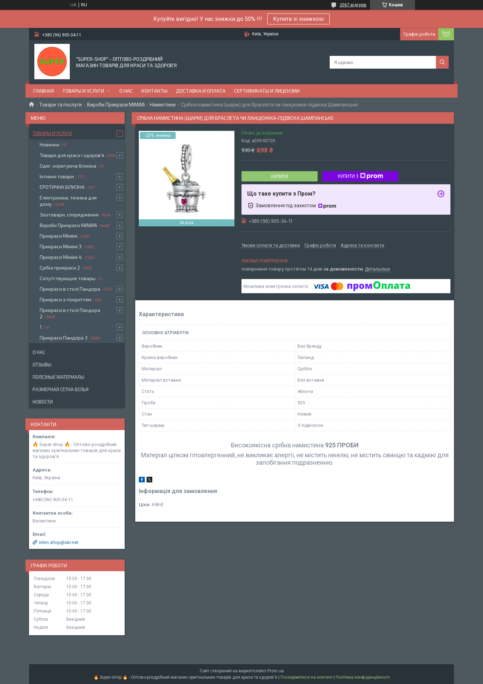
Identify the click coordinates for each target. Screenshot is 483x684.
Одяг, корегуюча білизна (68, 166)
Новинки (49, 144)
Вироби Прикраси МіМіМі (116, 105)
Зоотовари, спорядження (69, 214)
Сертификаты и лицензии (267, 91)
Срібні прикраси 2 (60, 268)
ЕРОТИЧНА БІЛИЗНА (62, 187)
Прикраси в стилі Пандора (70, 289)
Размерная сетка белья (61, 389)
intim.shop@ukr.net (58, 542)
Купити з (360, 176)
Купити (279, 176)
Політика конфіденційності (363, 677)
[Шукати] (442, 62)
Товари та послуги (60, 105)
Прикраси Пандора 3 (63, 338)
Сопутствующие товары (68, 278)
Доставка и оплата (201, 91)
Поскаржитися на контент (306, 677)
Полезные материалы (58, 377)
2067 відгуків (353, 4)
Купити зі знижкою (298, 19)
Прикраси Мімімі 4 (61, 257)
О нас (126, 91)
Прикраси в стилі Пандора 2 (70, 313)
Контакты (154, 91)
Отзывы (42, 364)
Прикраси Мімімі (59, 236)
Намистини (163, 105)
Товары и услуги (83, 91)
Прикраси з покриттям (65, 299)
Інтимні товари (57, 176)
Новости (43, 402)
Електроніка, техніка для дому (68, 201)
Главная (43, 91)
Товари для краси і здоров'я (72, 155)
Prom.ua (275, 670)
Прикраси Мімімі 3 (60, 246)
